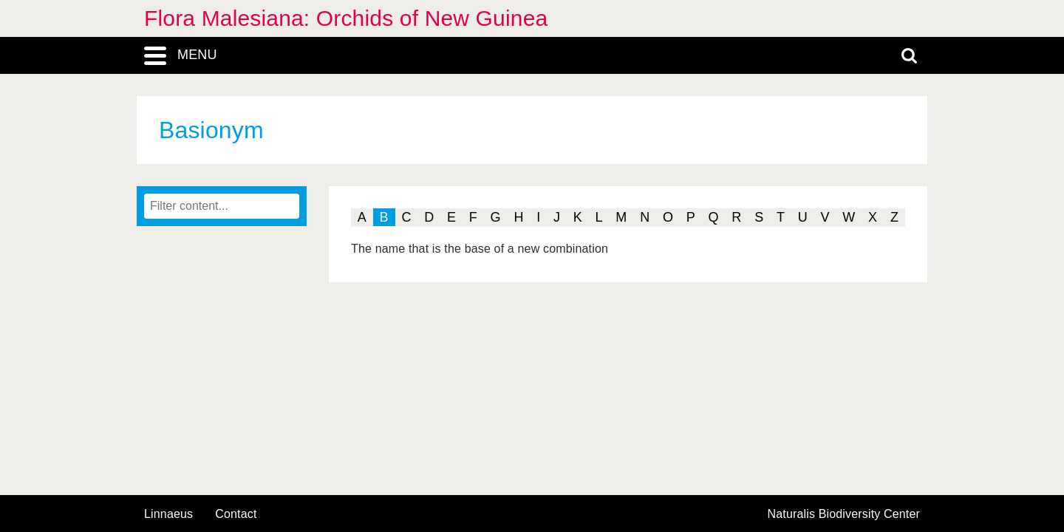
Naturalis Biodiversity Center (844, 514)
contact (235, 514)
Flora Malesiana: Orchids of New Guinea (346, 18)
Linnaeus (168, 514)
